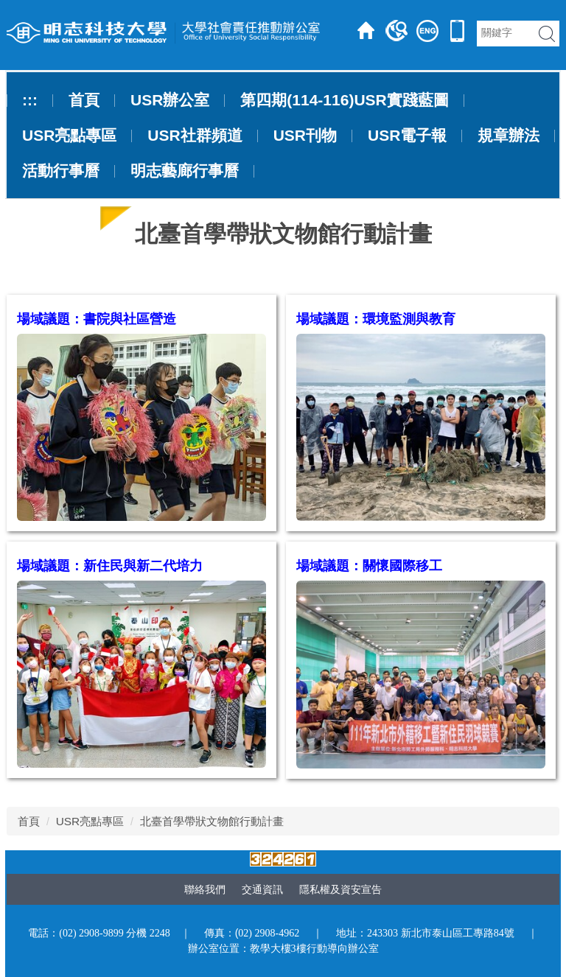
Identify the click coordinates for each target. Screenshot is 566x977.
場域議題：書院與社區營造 (96, 319)
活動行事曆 (60, 171)
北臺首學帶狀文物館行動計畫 (212, 821)
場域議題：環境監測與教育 (375, 319)
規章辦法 (508, 135)
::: (30, 100)
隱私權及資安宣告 (340, 889)
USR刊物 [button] (305, 135)
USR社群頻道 (194, 135)
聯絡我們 (205, 889)
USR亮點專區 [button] (69, 135)
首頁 (84, 100)
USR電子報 (407, 135)
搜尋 (546, 33)
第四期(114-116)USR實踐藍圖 (344, 100)
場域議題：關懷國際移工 (369, 565)
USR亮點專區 (90, 821)
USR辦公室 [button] (169, 100)
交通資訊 (262, 889)
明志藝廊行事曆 (184, 171)
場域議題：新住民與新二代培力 (110, 565)
